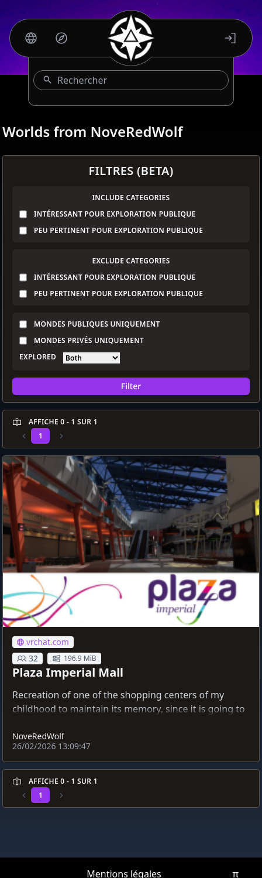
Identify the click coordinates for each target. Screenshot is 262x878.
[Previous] (24, 435)
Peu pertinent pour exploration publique (118, 230)
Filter (131, 386)
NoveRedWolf (38, 736)
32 (27, 658)
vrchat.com (43, 641)
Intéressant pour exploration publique (114, 214)
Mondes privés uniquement (89, 340)
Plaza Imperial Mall (67, 672)
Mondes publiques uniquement (97, 324)
